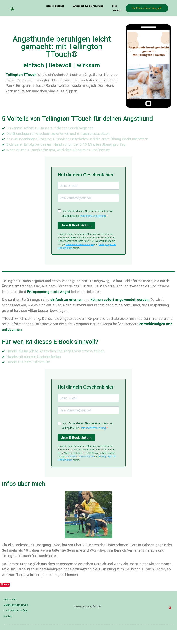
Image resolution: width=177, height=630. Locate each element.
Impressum (10, 599)
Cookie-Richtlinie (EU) (16, 610)
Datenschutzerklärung (93, 215)
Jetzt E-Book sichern (76, 225)
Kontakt (117, 10)
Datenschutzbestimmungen (80, 244)
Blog (114, 6)
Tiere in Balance (55, 6)
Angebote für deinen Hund (88, 6)
